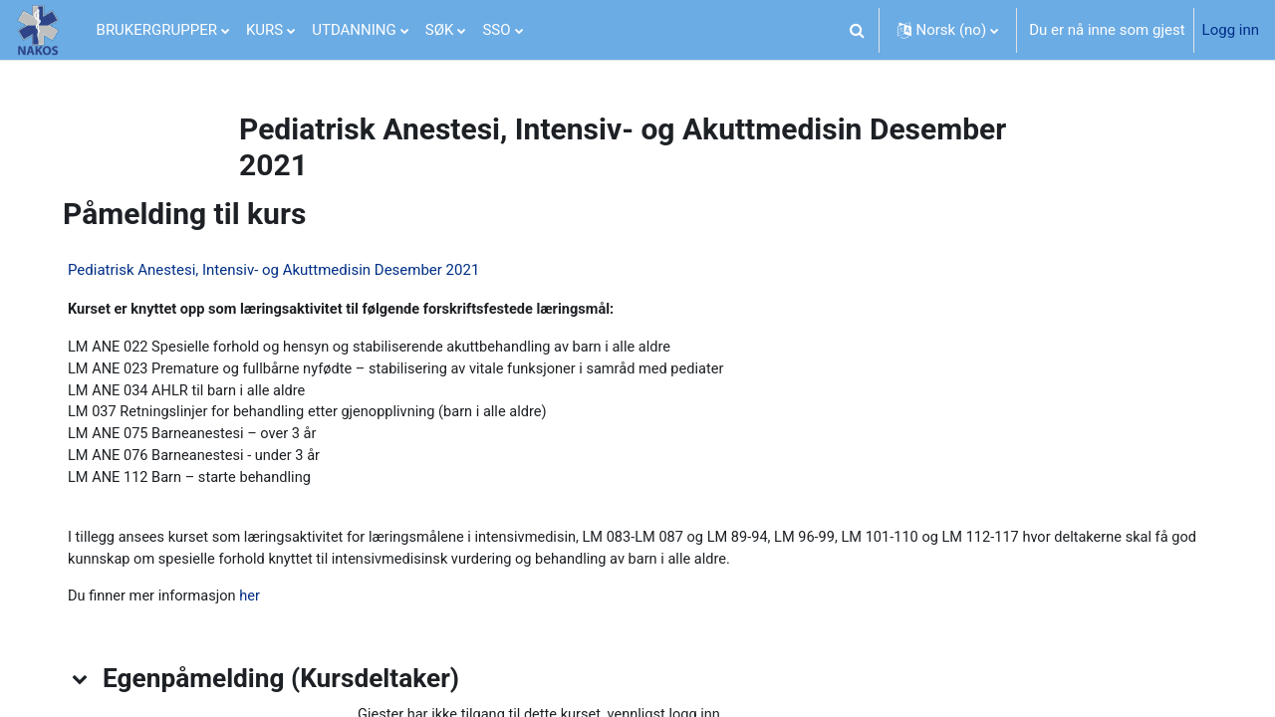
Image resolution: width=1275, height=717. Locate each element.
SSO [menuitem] (496, 30)
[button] (858, 30)
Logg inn (1230, 30)
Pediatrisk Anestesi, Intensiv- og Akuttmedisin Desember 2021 (281, 270)
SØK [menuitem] (439, 30)
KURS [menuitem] (264, 30)
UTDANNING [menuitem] (354, 30)
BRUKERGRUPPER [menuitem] (157, 30)
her (261, 604)
